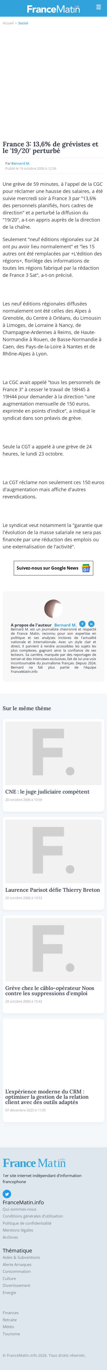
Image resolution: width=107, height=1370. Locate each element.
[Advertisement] (53, 82)
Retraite (10, 1319)
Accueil (8, 23)
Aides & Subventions (21, 1257)
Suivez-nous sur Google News (53, 568)
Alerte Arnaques (17, 1264)
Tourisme (11, 1333)
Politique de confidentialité (27, 1223)
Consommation (17, 1271)
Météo (8, 1326)
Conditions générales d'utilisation (33, 1216)
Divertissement (16, 1285)
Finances (11, 1312)
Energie (9, 1292)
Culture (9, 1278)
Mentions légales (18, 1230)
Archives (10, 1237)
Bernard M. (20, 163)
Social (23, 23)
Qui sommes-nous (19, 1209)
